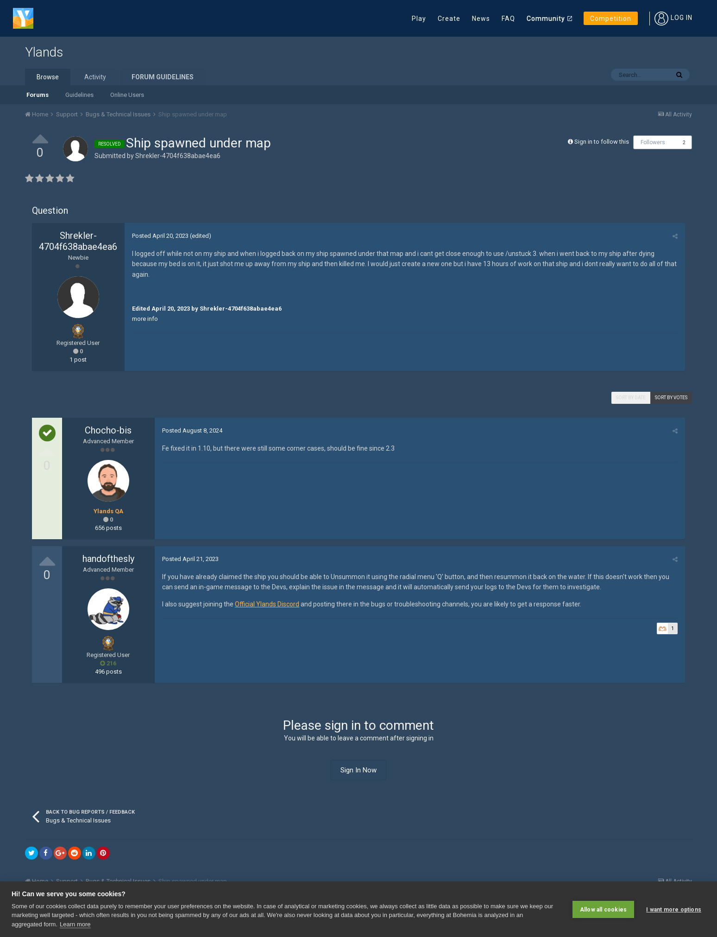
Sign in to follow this (601, 141)
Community (546, 18)
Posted (160, 235)
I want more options (673, 909)
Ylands (44, 52)
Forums (37, 94)
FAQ (508, 18)
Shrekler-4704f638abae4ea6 (177, 155)
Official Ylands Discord (266, 604)
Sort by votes (671, 397)
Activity (95, 77)
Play (419, 18)
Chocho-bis (108, 430)
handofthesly (108, 558)
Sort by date (631, 397)
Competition (610, 18)
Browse (48, 77)
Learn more (75, 924)
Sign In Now (358, 770)
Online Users (127, 94)
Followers (653, 142)
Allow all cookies (603, 909)
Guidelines (79, 94)
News (481, 18)
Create (449, 18)
